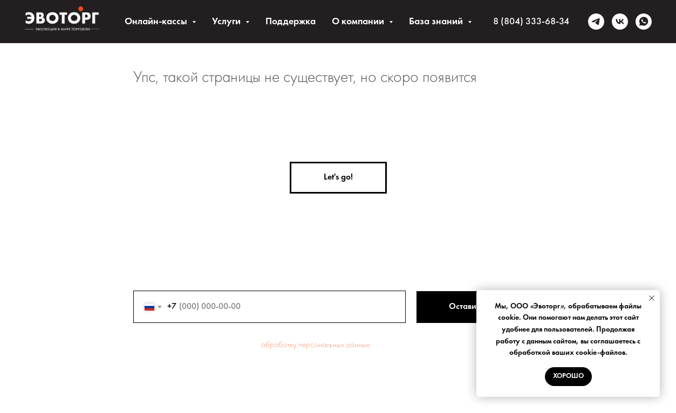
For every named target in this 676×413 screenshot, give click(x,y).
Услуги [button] (227, 21)
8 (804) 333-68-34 (531, 21)
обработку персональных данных (315, 345)
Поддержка (290, 21)
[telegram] (596, 21)
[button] (338, 178)
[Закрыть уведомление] (651, 298)
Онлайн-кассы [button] (157, 21)
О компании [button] (359, 21)
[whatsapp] (644, 21)
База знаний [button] (437, 21)
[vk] (620, 21)
